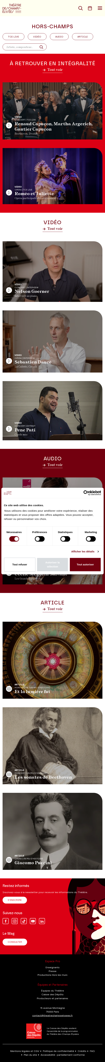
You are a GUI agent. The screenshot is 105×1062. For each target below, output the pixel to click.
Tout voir (53, 70)
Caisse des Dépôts (52, 994)
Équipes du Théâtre (52, 991)
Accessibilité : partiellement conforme (63, 1055)
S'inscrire (15, 900)
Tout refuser (19, 564)
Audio (59, 37)
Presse (52, 971)
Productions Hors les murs (52, 975)
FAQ (92, 1051)
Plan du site (30, 1055)
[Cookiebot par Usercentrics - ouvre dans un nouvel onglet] (86, 492)
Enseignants (53, 967)
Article (82, 37)
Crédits (82, 1051)
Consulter (15, 942)
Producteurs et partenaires (52, 998)
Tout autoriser (85, 564)
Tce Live (13, 37)
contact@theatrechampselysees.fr (52, 1015)
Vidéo (37, 37)
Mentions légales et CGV (24, 1051)
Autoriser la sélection (52, 564)
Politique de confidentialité (58, 1051)
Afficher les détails (82, 551)
